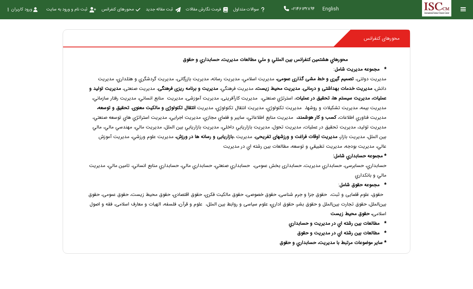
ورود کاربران (22, 9)
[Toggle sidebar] (463, 9)
